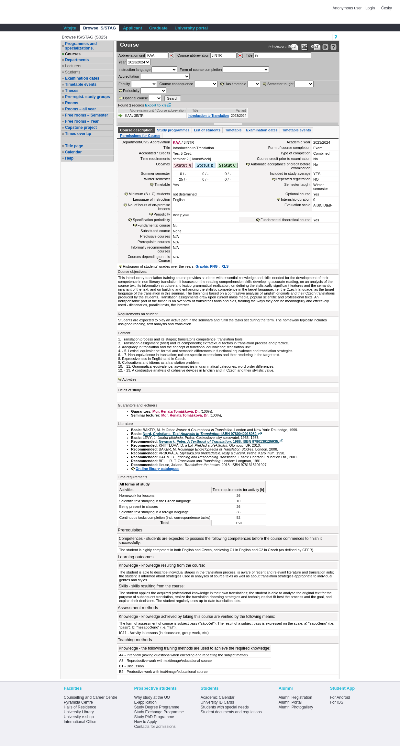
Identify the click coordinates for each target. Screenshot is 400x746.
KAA (177, 142)
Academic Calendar (218, 697)
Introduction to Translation (208, 115)
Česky (386, 8)
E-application (145, 702)
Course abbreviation (193, 55)
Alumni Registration (295, 697)
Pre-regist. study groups (87, 97)
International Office (80, 721)
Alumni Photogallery (296, 707)
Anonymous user (348, 8)
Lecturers (73, 66)
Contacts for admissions (154, 726)
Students (72, 72)
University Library (79, 712)
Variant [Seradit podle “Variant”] (241, 110)
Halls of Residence (80, 707)
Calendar (73, 152)
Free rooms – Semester (86, 115)
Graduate (158, 28)
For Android (340, 697)
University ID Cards (217, 702)
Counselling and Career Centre (90, 697)
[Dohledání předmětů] (240, 55)
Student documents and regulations (231, 712)
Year (122, 62)
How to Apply (145, 721)
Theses (71, 90)
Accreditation (128, 76)
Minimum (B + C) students (149, 194)
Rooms (71, 103)
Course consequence (176, 84)
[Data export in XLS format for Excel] (304, 47)
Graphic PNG (207, 266)
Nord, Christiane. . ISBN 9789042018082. (200, 434)
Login (370, 8)
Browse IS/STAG (99, 28)
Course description (136, 130)
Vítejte (69, 28)
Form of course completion (201, 70)
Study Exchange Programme (158, 712)
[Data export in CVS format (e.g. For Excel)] (316, 47)
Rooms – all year (80, 109)
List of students (207, 130)
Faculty (124, 84)
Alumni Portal (290, 702)
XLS (225, 266)
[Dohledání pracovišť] (171, 55)
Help (69, 158)
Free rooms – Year (82, 121)
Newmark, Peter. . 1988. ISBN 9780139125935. (219, 441)
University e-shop (79, 717)
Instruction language (134, 70)
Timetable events (80, 84)
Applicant (132, 28)
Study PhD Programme (154, 717)
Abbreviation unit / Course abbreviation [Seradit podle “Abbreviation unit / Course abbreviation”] (157, 110)
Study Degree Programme (156, 707)
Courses (73, 54)
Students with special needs (225, 707)
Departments (77, 60)
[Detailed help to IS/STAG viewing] (333, 47)
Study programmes (173, 130)
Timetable (233, 130)
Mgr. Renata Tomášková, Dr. (176, 411)
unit (131, 55)
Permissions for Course (140, 136)
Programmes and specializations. (81, 45)
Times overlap (78, 133)
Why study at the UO (152, 697)
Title (249, 55)
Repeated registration (293, 179)
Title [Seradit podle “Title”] (195, 110)
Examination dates (82, 78)
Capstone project (81, 127)
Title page (74, 146)
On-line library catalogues (157, 469)
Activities (129, 379)
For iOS (336, 702)
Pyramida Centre (78, 702)
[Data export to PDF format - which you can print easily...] (293, 47)
